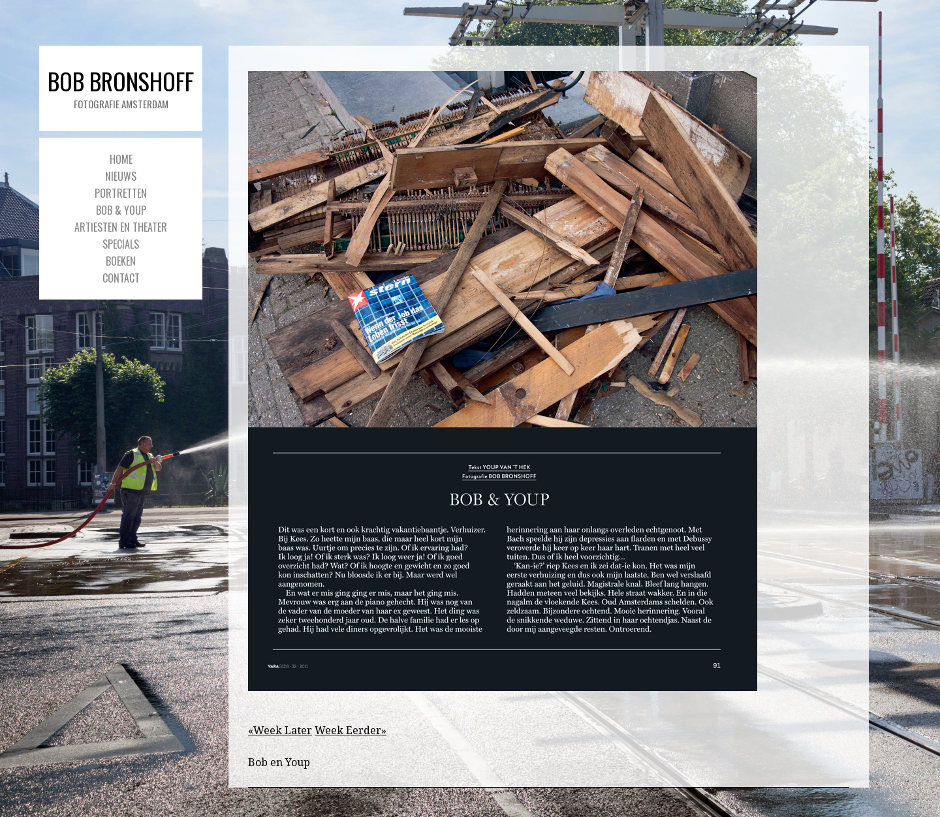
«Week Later (280, 730)
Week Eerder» (350, 730)
